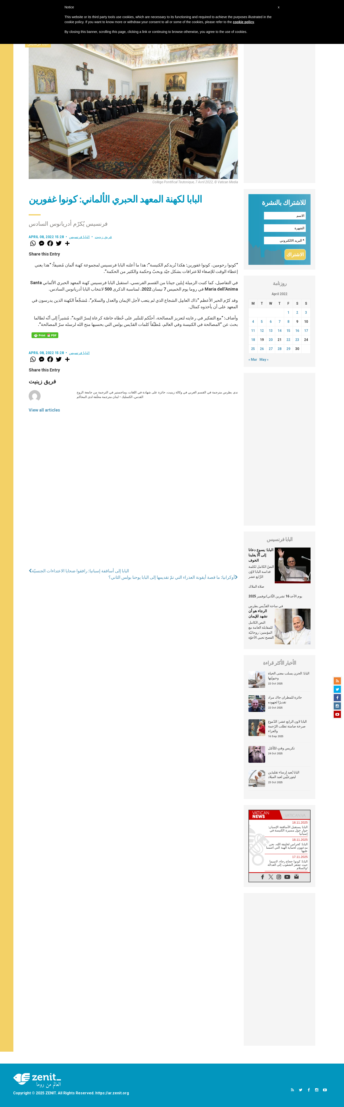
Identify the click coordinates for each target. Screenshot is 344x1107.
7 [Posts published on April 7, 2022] (279, 322)
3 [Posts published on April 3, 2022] (306, 312)
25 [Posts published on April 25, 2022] (253, 349)
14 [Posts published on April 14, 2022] (279, 331)
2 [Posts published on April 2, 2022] (297, 312)
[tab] (264, 814)
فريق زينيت (103, 237)
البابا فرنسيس (79, 237)
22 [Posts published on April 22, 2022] (288, 340)
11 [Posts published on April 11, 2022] (253, 331)
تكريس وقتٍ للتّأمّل (281, 748)
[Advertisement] (279, 111)
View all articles (44, 410)
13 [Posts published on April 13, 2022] (271, 331)
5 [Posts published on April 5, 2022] (262, 322)
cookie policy (243, 22)
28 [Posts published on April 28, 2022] (279, 349)
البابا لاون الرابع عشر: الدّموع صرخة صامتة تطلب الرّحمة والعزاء (287, 726)
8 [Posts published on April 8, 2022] (288, 322)
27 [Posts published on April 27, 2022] (271, 349)
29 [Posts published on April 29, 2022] (288, 349)
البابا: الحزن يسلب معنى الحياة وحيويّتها (288, 675)
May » (264, 359)
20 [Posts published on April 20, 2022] (271, 340)
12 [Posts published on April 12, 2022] (262, 331)
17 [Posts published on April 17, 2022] (306, 331)
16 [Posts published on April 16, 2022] (297, 331)
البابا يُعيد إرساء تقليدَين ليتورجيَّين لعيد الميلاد (283, 774)
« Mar (252, 359)
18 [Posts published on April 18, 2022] (253, 340)
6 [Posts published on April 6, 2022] (271, 322)
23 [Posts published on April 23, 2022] (297, 340)
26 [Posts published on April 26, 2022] (262, 349)
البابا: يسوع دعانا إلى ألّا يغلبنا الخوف (260, 555)
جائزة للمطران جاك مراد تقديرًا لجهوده (285, 699)
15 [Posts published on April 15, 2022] (288, 331)
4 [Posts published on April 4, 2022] (253, 322)
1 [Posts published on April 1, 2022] (288, 312)
